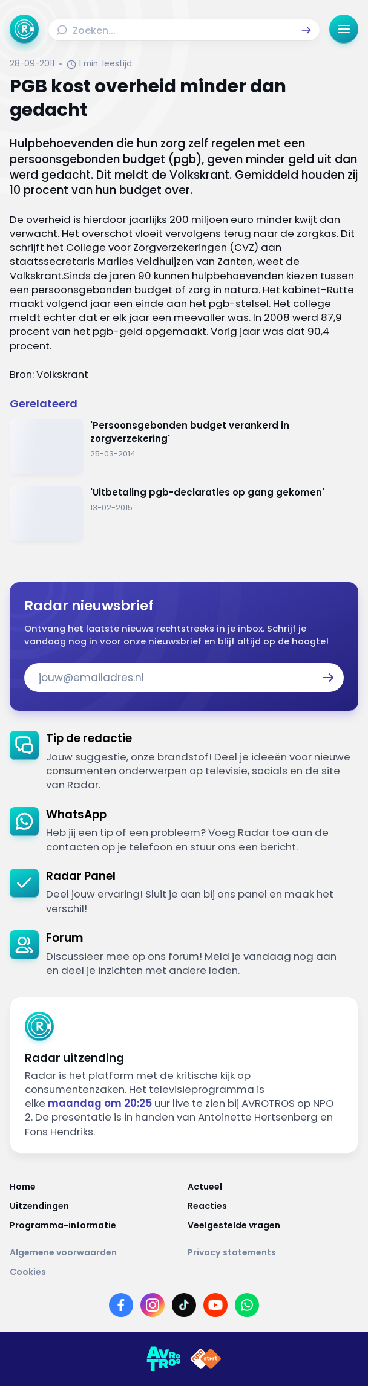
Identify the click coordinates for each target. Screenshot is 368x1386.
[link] (184, 761)
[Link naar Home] (95, 1186)
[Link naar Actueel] (273, 1186)
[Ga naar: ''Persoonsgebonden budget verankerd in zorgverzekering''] (184, 446)
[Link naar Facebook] (121, 1305)
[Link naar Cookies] (184, 1272)
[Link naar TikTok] (184, 1305)
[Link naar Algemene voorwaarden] (95, 1252)
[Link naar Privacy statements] (273, 1252)
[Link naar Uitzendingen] (95, 1206)
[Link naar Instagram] (152, 1305)
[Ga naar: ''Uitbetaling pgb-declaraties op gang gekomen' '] (184, 513)
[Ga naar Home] (24, 29)
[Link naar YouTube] (215, 1305)
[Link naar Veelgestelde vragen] (273, 1225)
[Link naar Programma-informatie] (95, 1225)
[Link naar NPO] (206, 1358)
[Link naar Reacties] (273, 1206)
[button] (306, 30)
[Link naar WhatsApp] (247, 1305)
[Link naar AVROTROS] (163, 1358)
